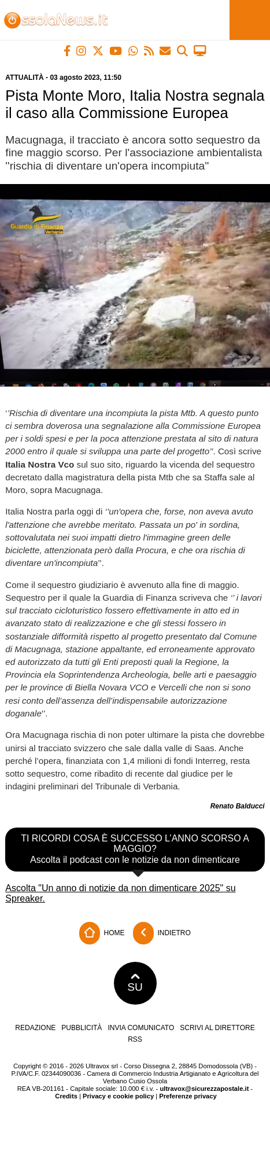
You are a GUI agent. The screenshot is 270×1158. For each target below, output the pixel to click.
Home (101, 933)
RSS (135, 1039)
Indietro (162, 933)
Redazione (35, 1028)
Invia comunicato (141, 1028)
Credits (66, 1096)
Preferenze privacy (188, 1096)
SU (135, 983)
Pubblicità (81, 1028)
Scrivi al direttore (217, 1028)
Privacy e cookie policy (118, 1096)
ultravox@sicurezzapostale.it (204, 1088)
